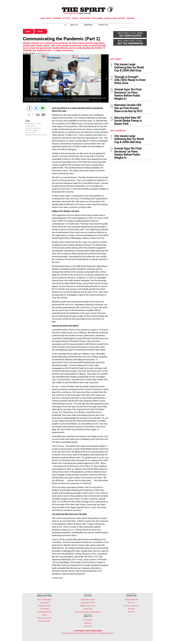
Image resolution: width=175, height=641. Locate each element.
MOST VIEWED (115, 59)
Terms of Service (80, 633)
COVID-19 (44, 100)
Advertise (88, 25)
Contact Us (103, 25)
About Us (74, 25)
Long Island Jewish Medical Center (60, 98)
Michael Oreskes (29, 53)
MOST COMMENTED (117, 130)
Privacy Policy (92, 633)
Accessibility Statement (106, 633)
